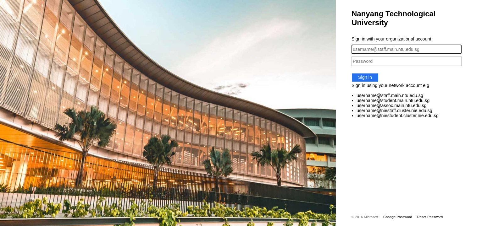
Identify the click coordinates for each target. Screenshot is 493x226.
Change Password (397, 217)
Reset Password (430, 217)
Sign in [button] (365, 77)
